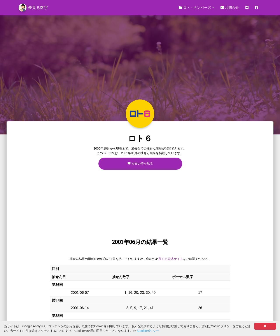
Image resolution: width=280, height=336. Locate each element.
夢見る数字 (33, 8)
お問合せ (229, 7)
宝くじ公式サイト (170, 259)
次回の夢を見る (140, 163)
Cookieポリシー (148, 331)
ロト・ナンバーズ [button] (195, 7)
